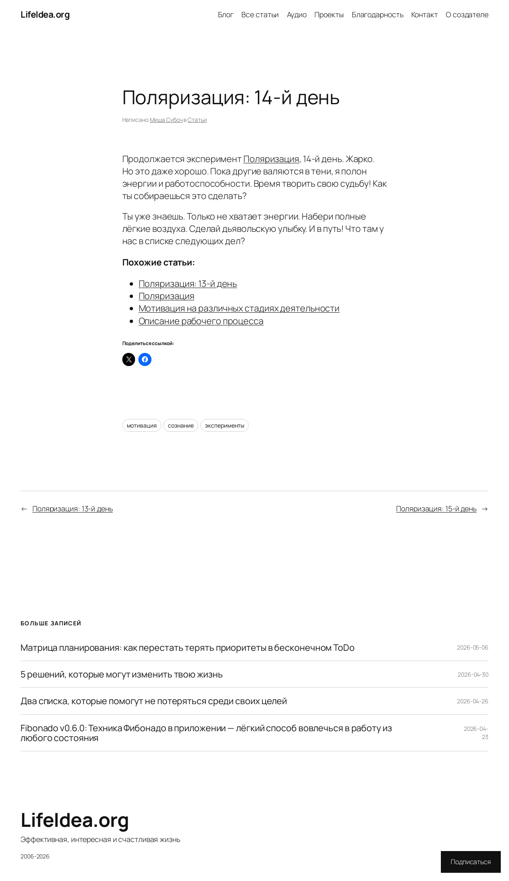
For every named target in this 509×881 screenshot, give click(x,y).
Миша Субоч (166, 120)
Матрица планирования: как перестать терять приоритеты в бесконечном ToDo (188, 647)
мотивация (142, 425)
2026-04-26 (472, 701)
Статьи (197, 120)
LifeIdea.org (45, 14)
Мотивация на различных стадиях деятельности (239, 308)
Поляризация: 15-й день (436, 508)
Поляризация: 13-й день (188, 283)
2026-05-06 (472, 647)
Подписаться (471, 861)
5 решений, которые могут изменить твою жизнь (122, 674)
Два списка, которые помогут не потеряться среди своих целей (154, 701)
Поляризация (271, 159)
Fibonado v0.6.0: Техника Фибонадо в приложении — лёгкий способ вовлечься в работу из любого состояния (206, 733)
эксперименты (224, 425)
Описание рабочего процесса (201, 321)
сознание (180, 425)
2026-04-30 (473, 674)
